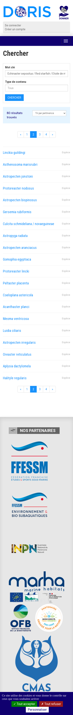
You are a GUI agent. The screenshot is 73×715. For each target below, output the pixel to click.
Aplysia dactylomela (17, 366)
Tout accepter (24, 704)
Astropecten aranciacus (20, 248)
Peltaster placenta (16, 283)
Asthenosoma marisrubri (20, 164)
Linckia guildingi (14, 152)
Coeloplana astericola (18, 295)
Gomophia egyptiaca (17, 259)
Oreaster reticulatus (17, 354)
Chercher (14, 97)
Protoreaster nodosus (18, 188)
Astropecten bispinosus (20, 200)
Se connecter (13, 25)
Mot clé (10, 67)
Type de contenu (15, 81)
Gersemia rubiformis (17, 212)
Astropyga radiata (15, 236)
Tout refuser (51, 704)
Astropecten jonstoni (18, 176)
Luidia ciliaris (12, 331)
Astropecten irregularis (19, 342)
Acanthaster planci (16, 307)
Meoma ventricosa (16, 319)
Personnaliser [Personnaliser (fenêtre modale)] (37, 709)
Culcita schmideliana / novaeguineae (28, 224)
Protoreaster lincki (16, 271)
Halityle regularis (15, 378)
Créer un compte (15, 29)
